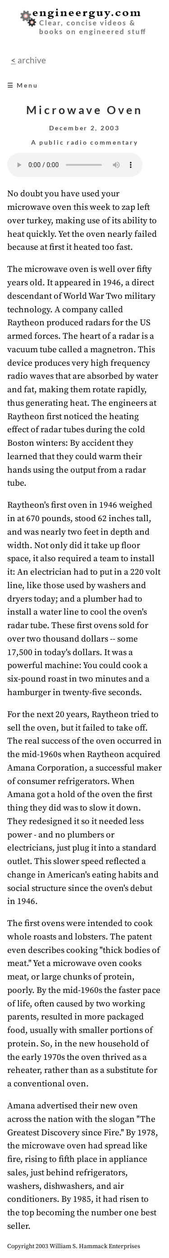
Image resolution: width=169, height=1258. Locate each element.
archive (31, 60)
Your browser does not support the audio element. (74, 165)
